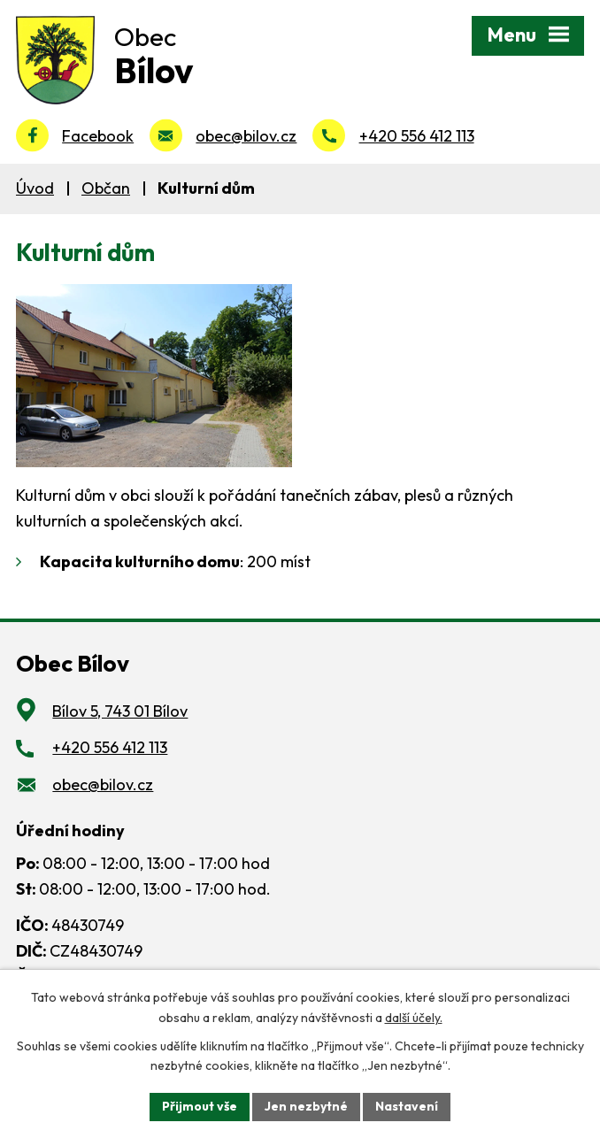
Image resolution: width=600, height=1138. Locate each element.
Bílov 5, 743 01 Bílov (120, 711)
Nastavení (406, 1106)
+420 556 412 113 (416, 136)
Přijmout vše (199, 1106)
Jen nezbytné (306, 1106)
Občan (105, 188)
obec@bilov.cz (246, 136)
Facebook (98, 136)
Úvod (35, 188)
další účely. (413, 1018)
